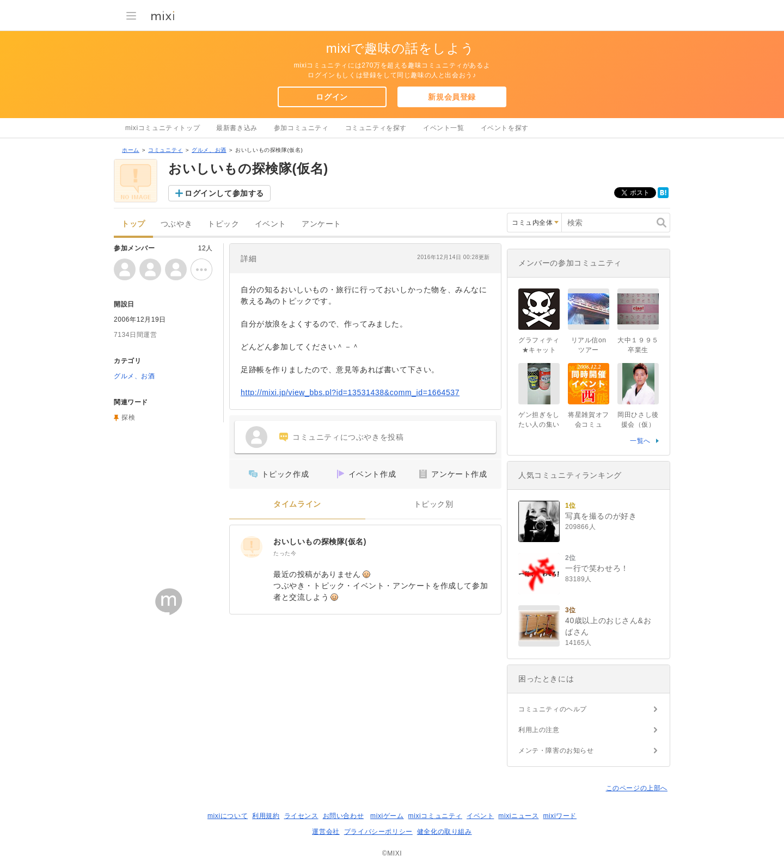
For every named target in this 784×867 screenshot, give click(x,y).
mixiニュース (518, 816)
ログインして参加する (224, 193)
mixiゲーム (387, 816)
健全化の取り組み (444, 831)
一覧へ (640, 441)
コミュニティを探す (376, 128)
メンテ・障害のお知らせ (556, 750)
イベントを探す (505, 128)
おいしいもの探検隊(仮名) (319, 541)
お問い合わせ (343, 816)
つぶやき (176, 224)
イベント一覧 (443, 128)
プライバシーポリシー (378, 831)
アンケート (321, 224)
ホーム (130, 150)
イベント (270, 224)
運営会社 (325, 831)
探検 (128, 417)
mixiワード (560, 816)
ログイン (331, 97)
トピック (223, 224)
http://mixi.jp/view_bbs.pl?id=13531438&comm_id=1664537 (350, 392)
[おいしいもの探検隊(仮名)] (251, 547)
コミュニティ (165, 150)
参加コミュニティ (301, 128)
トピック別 (434, 504)
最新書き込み (237, 128)
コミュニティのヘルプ (552, 709)
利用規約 (265, 816)
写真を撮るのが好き (600, 516)
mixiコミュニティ (435, 816)
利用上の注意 (539, 730)
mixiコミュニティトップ (162, 128)
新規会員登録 (452, 97)
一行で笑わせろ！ (597, 568)
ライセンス (301, 816)
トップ (133, 224)
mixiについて (227, 816)
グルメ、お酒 (209, 150)
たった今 (284, 553)
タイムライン (297, 504)
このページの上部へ (636, 788)
